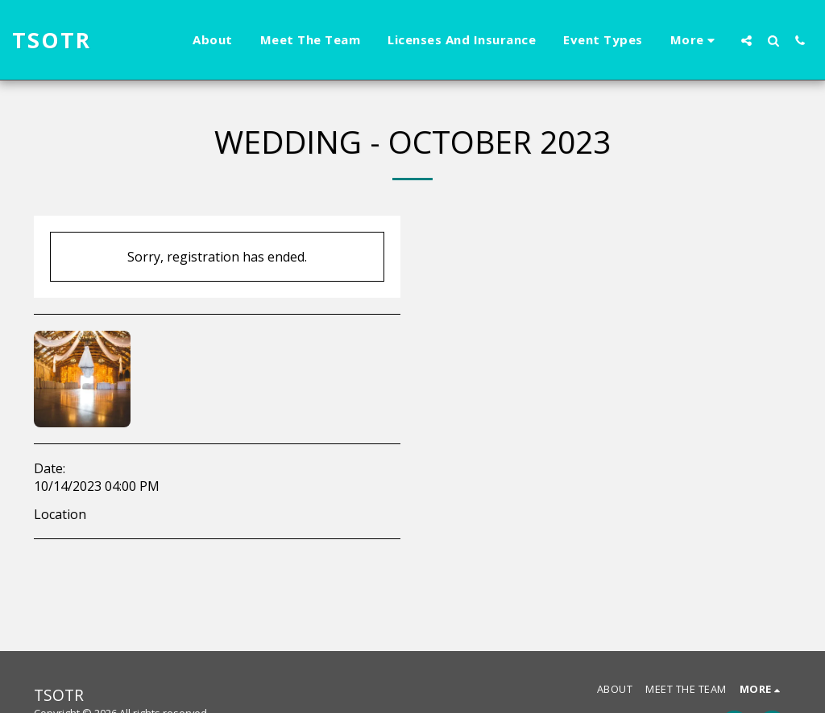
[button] (746, 40)
